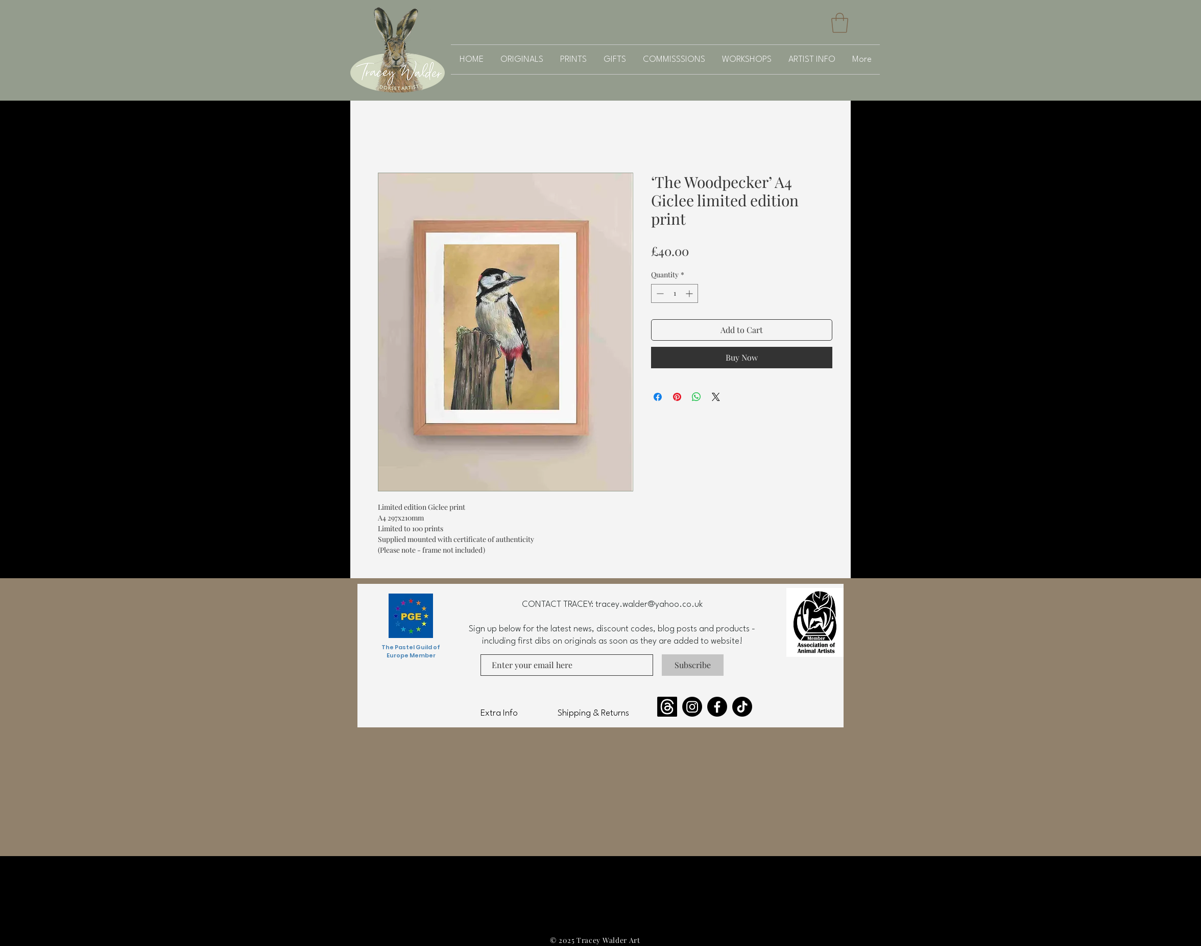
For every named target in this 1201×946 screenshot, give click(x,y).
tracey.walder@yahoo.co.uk (649, 604)
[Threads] (667, 707)
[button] (839, 23)
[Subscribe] (693, 665)
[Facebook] (717, 707)
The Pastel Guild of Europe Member (410, 651)
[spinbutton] (674, 293)
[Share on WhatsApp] (696, 397)
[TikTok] (742, 707)
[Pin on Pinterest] (677, 397)
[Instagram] (692, 707)
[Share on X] (716, 397)
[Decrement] (659, 293)
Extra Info (499, 713)
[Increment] (690, 293)
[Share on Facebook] (658, 397)
